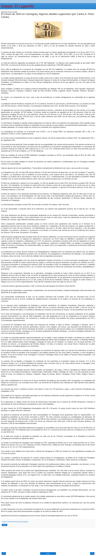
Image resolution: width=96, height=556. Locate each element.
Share (4, 525)
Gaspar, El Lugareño (17, 6)
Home (48, 553)
